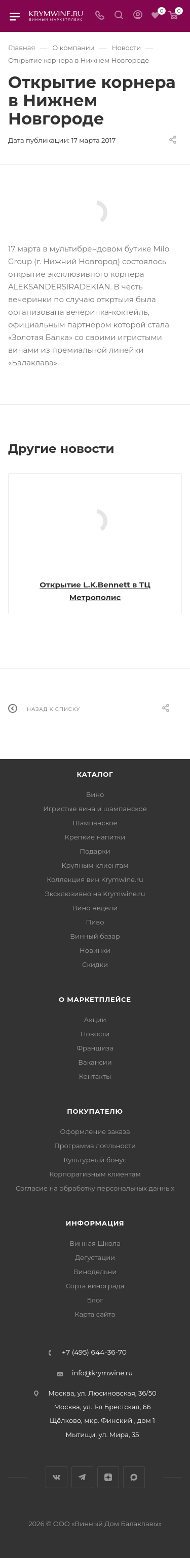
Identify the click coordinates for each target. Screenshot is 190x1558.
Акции (95, 1020)
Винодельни (95, 1272)
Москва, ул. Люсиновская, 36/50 (102, 1393)
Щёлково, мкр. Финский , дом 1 (102, 1420)
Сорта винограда (95, 1286)
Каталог (95, 774)
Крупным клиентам (95, 865)
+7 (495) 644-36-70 (94, 1352)
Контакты (95, 1076)
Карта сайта (95, 1314)
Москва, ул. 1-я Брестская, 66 (102, 1407)
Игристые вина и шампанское (95, 809)
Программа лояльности (95, 1146)
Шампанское (94, 823)
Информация (95, 1223)
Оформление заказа (95, 1131)
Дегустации (95, 1257)
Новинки (95, 950)
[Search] (119, 16)
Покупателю (95, 1111)
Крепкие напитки (95, 837)
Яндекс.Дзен (108, 1477)
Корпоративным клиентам (95, 1174)
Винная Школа (95, 1243)
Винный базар (95, 936)
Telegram (82, 1477)
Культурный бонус (94, 1160)
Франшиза (95, 1048)
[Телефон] (99, 16)
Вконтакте (56, 1477)
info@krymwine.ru (102, 1373)
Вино (95, 794)
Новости (95, 1034)
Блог (95, 1300)
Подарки (95, 851)
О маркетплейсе (95, 999)
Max (134, 1477)
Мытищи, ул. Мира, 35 (102, 1434)
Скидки (95, 964)
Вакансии (94, 1062)
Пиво (95, 922)
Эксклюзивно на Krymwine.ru (95, 894)
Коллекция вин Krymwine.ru (95, 879)
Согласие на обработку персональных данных (95, 1188)
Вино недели (95, 908)
